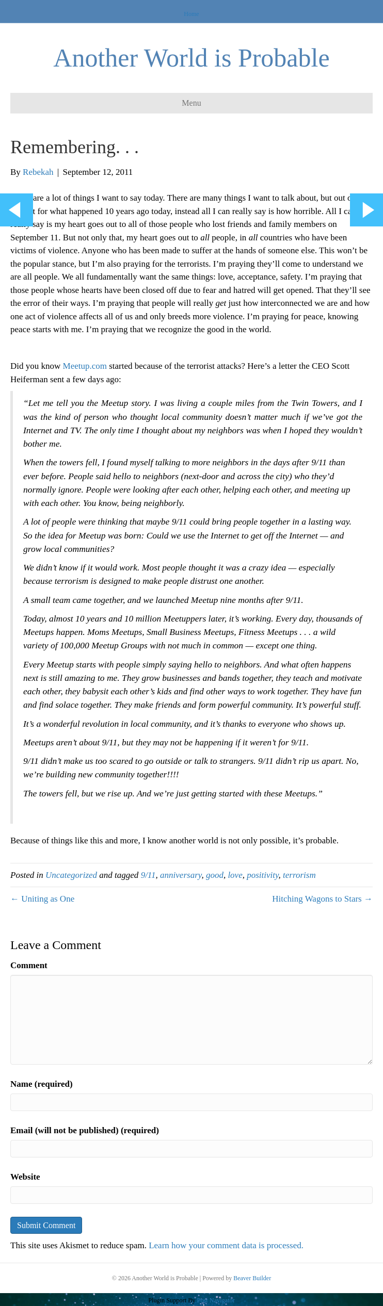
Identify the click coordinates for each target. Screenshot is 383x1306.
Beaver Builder (252, 1278)
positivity (262, 875)
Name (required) (41, 1084)
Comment (28, 965)
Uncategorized (71, 875)
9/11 (148, 875)
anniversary (180, 875)
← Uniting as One (42, 899)
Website (25, 1177)
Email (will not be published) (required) (84, 1130)
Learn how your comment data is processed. (226, 1245)
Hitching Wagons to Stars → (322, 899)
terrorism (299, 875)
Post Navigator (215, 1300)
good (215, 875)
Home (191, 14)
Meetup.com (85, 366)
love (235, 875)
